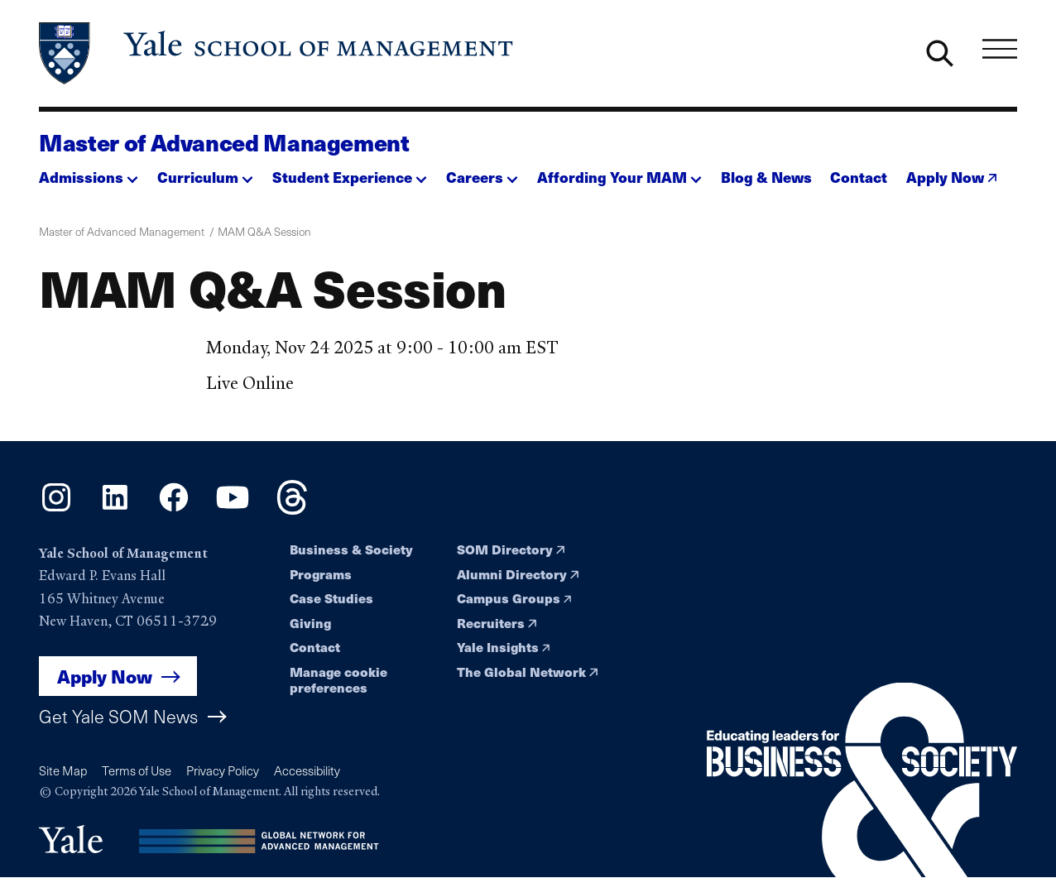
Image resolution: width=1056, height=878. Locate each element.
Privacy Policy (222, 770)
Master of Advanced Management (224, 142)
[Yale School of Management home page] (277, 53)
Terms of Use (136, 770)
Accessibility (307, 770)
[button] (88, 172)
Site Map (63, 770)
